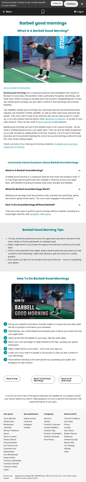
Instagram (28, 424)
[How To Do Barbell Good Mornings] (43, 301)
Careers (47, 421)
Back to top (11, 378)
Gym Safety (69, 430)
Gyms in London (10, 436)
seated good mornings (14, 147)
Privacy (67, 424)
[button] (43, 170)
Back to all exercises (66, 379)
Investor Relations (51, 427)
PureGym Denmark (11, 463)
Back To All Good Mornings (42, 379)
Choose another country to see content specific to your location (24, 4)
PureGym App (49, 430)
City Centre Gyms (11, 445)
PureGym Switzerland (12, 460)
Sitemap (67, 448)
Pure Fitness (49, 439)
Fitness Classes (10, 439)
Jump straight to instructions (17, 88)
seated (47, 214)
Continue (71, 4)
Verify (66, 451)
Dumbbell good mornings (65, 144)
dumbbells (34, 214)
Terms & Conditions (72, 418)
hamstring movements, (55, 119)
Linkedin (27, 427)
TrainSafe (8, 427)
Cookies (67, 427)
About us (47, 418)
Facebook (28, 421)
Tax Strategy (69, 445)
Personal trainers (10, 442)
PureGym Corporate (52, 424)
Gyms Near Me (10, 418)
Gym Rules (68, 421)
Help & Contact (30, 418)
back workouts (45, 122)
